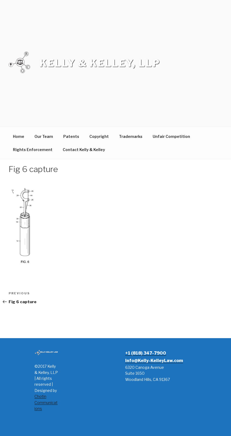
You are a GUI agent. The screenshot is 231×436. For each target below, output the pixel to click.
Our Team (43, 136)
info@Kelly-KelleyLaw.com (154, 360)
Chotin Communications (46, 402)
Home (18, 136)
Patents (71, 136)
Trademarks (130, 136)
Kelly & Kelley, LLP (100, 63)
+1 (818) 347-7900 (145, 353)
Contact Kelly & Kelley (84, 149)
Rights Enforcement (32, 149)
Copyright (99, 136)
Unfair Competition (171, 136)
